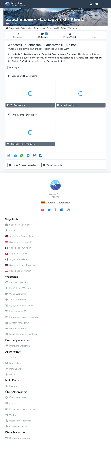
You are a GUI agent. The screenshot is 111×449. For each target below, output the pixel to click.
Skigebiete (15, 28)
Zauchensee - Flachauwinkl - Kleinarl (50, 28)
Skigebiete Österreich (18, 242)
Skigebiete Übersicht (17, 224)
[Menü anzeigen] (103, 4)
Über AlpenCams (15, 397)
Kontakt (11, 403)
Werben (11, 415)
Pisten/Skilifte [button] (70, 35)
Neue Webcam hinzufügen (24, 165)
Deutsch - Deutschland (55, 203)
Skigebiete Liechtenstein (20, 265)
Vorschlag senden (53, 165)
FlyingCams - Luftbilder (19, 305)
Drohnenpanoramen (17, 345)
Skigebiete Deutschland (19, 236)
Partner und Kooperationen (21, 409)
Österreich (27, 28)
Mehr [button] (95, 35)
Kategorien (15, 67)
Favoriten (12, 386)
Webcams (43, 35)
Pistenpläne (13, 368)
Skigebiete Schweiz (17, 253)
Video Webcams (15, 294)
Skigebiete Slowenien (18, 270)
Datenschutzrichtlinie (18, 420)
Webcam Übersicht (17, 282)
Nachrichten (13, 363)
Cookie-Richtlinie (16, 426)
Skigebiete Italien (16, 259)
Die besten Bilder (16, 328)
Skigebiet (18, 35)
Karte (10, 230)
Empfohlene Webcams (19, 288)
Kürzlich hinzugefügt (17, 322)
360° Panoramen (16, 299)
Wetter (10, 374)
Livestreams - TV (16, 311)
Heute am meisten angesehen (22, 317)
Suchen (11, 357)
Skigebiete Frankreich (18, 247)
